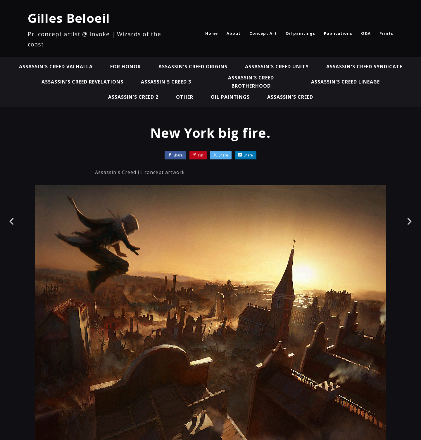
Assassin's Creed (290, 97)
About (234, 33)
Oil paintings (300, 33)
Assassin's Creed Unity (277, 66)
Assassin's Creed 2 (133, 97)
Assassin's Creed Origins (192, 66)
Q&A (366, 33)
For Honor (125, 66)
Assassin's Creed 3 (166, 82)
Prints (386, 33)
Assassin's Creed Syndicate (364, 66)
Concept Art (263, 33)
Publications (338, 33)
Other (184, 97)
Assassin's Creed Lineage (345, 82)
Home (211, 33)
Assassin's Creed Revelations (82, 82)
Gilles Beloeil (69, 18)
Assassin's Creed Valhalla (56, 66)
